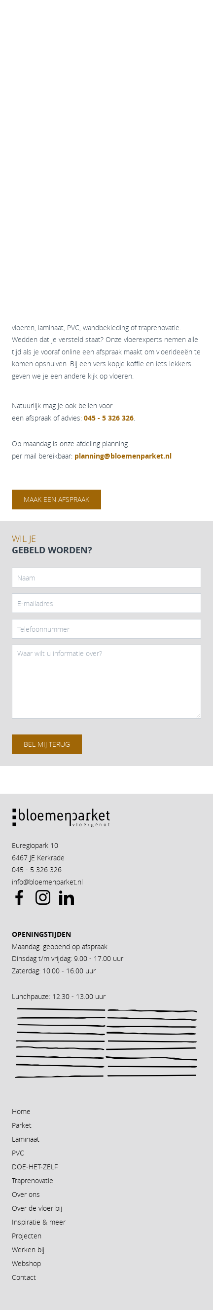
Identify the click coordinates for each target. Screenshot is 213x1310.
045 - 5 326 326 (37, 869)
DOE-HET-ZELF (35, 1166)
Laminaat (25, 1139)
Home (21, 1111)
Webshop (26, 1263)
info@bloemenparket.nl (47, 881)
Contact (24, 1277)
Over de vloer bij (37, 1208)
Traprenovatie (32, 1180)
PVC (18, 1152)
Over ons (26, 1194)
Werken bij (28, 1249)
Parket (22, 1125)
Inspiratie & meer (39, 1222)
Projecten (26, 1235)
